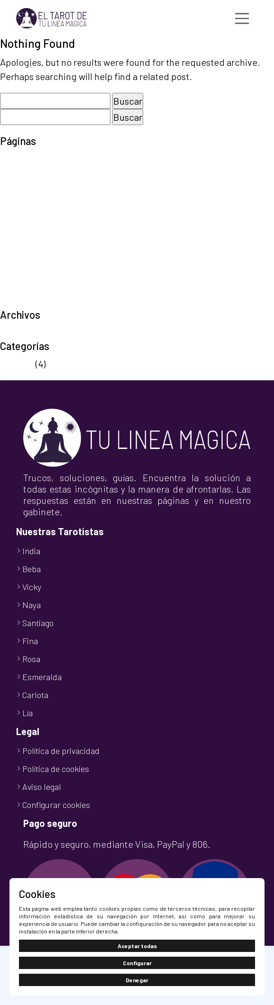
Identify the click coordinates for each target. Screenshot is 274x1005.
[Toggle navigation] (242, 18)
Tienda (14, 287)
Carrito (14, 173)
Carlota (35, 695)
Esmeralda (42, 677)
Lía (27, 713)
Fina (30, 641)
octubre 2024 (27, 332)
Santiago (38, 623)
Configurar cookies (56, 804)
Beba (31, 569)
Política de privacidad (45, 244)
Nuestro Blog (27, 216)
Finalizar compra (34, 187)
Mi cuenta (20, 201)
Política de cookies (39, 230)
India (31, 551)
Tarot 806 (20, 258)
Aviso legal (22, 159)
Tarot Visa (20, 272)
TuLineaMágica (31, 301)
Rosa (31, 659)
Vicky (31, 587)
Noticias (17, 363)
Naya (31, 605)
